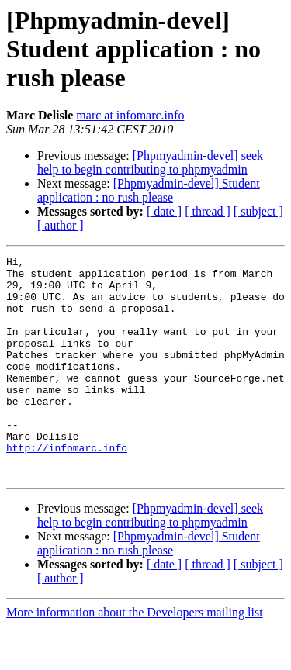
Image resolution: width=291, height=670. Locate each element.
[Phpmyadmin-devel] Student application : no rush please (148, 190)
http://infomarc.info (66, 487)
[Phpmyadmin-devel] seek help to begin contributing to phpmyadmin (150, 162)
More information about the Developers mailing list (134, 656)
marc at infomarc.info (130, 115)
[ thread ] (207, 211)
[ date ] (164, 211)
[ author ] (60, 225)
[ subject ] (258, 211)
